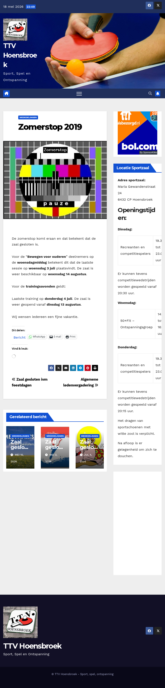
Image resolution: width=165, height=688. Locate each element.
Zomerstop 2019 (50, 127)
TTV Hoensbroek (20, 55)
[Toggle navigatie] (79, 93)
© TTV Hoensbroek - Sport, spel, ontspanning (83, 674)
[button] (150, 93)
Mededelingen (28, 117)
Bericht (20, 336)
